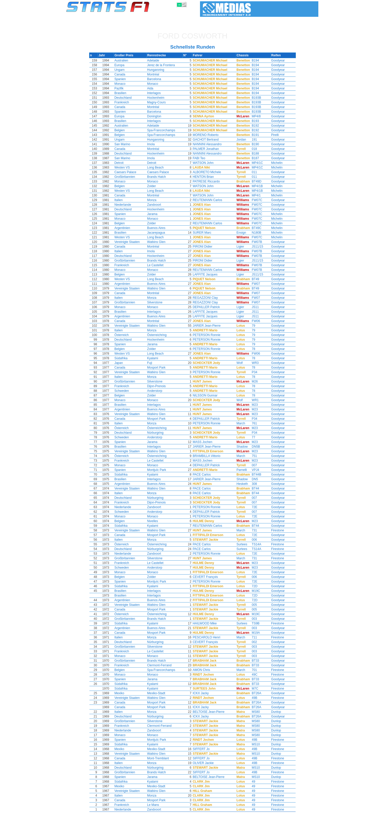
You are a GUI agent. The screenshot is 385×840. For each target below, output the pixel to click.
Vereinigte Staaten (130, 242)
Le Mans (156, 805)
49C (251, 674)
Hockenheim (158, 98)
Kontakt (307, 835)
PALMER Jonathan (209, 149)
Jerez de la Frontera (164, 65)
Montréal (156, 74)
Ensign (237, 232)
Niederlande (126, 205)
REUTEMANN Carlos (210, 200)
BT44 (252, 488)
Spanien (123, 79)
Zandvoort (157, 205)
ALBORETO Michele (210, 172)
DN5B (253, 446)
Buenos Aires (159, 228)
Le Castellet (158, 265)
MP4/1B (254, 186)
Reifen (193, 835)
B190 (252, 144)
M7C (252, 688)
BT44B (253, 474)
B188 (252, 153)
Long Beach (158, 167)
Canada (123, 74)
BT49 (252, 279)
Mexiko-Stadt (159, 693)
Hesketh (238, 484)
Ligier (236, 246)
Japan (122, 363)
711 (251, 637)
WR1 (252, 400)
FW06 (253, 321)
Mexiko (123, 693)
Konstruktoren (159, 835)
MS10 (253, 744)
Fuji (152, 363)
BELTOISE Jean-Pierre (212, 712)
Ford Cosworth (192, 36)
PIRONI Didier (205, 246)
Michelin (273, 163)
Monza (154, 200)
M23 (252, 405)
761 (251, 423)
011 (251, 172)
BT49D (253, 181)
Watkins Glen (159, 242)
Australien (125, 60)
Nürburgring (158, 432)
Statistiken (82, 835)
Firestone (274, 530)
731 (251, 530)
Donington (157, 116)
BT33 (252, 660)
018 (251, 149)
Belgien (123, 130)
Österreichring (159, 335)
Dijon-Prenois (159, 386)
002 (251, 642)
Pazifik (122, 88)
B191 (252, 135)
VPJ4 (252, 470)
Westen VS (125, 167)
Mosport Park (159, 367)
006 (251, 539)
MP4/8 (253, 116)
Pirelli (271, 135)
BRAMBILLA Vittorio (210, 456)
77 (250, 437)
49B (251, 698)
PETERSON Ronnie (210, 335)
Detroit (122, 163)
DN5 (252, 479)
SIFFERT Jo (204, 749)
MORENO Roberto (209, 135)
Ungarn (123, 70)
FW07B (254, 242)
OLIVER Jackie (206, 763)
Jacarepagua (159, 232)
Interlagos (157, 93)
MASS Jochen (205, 442)
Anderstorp (157, 391)
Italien (122, 200)
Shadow (238, 446)
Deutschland (126, 98)
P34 (251, 372)
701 (251, 670)
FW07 (253, 284)
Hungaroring (158, 70)
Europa (123, 65)
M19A (253, 633)
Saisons (100, 835)
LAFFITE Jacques (208, 274)
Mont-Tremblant (161, 758)
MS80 (253, 712)
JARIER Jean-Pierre (210, 325)
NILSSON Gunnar (208, 395)
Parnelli (238, 470)
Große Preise (120, 835)
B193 (252, 121)
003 (251, 619)
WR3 (252, 363)
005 (251, 605)
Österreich (125, 335)
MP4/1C (254, 163)
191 (251, 139)
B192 (252, 125)
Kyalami (155, 358)
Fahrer (138, 835)
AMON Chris (204, 670)
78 (250, 349)
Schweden (125, 391)
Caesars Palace (129, 172)
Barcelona (157, 79)
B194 (252, 60)
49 (250, 781)
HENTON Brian (206, 177)
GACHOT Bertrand (209, 139)
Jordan (237, 139)
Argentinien (126, 228)
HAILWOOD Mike (208, 623)
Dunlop (273, 712)
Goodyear (275, 60)
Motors (179, 835)
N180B (253, 232)
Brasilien (124, 93)
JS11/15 (254, 246)
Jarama (155, 214)
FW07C (254, 200)
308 (251, 484)
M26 (252, 381)
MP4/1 (253, 195)
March (237, 423)
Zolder (154, 186)
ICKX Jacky (204, 693)
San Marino (126, 144)
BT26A (253, 693)
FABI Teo (202, 158)
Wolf (236, 363)
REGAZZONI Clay (208, 298)
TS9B (252, 623)
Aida (153, 88)
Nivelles (155, 521)
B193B (253, 98)
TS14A (253, 544)
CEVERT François (208, 577)
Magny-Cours (159, 102)
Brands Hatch (159, 177)
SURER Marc (205, 232)
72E (251, 507)
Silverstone (157, 302)
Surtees (238, 544)
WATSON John (206, 163)
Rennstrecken (227, 835)
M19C (253, 591)
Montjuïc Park (159, 470)
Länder (207, 835)
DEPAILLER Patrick (209, 307)
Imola (153, 144)
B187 (252, 158)
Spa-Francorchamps (164, 130)
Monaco (123, 84)
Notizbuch (249, 835)
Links (265, 835)
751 (251, 456)
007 (251, 465)
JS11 (252, 307)
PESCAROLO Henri (210, 637)
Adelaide (156, 60)
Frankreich (125, 102)
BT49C (253, 228)
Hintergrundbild (285, 835)
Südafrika (124, 358)
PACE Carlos (205, 474)
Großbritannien (128, 177)
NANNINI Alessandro (210, 144)
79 (250, 325)
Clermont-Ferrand (162, 665)
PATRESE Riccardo (209, 181)
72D (251, 586)
